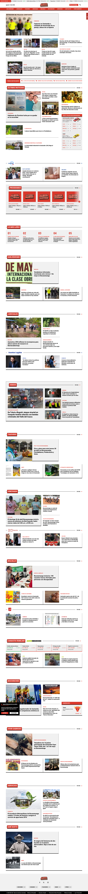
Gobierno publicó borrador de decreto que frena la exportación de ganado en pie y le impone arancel (30, 660)
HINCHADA (35, 9)
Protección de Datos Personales (55, 892)
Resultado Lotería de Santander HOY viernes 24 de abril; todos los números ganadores (30, 597)
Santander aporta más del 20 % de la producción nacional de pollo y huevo (69, 597)
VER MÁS (18, 209)
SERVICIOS (60, 9)
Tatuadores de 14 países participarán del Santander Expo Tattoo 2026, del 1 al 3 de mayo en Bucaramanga (45, 745)
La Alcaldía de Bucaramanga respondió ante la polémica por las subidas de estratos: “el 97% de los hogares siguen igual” (51, 805)
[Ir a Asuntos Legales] (15, 352)
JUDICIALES (19, 9)
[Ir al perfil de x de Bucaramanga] (43, 882)
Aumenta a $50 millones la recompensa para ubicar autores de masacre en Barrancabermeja (23, 343)
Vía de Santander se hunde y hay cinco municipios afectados (70, 51)
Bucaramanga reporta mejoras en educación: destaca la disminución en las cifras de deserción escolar (72, 108)
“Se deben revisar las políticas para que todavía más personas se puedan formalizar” (30, 362)
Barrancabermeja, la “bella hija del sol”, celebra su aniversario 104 (51, 699)
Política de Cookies (68, 892)
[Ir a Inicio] (44, 5)
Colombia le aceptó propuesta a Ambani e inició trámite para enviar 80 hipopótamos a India (70, 660)
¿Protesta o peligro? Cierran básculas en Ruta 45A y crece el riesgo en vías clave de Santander (30, 471)
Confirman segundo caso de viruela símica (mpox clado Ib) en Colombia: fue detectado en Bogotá (70, 174)
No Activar (13, 713)
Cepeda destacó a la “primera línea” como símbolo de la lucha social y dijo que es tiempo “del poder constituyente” (30, 173)
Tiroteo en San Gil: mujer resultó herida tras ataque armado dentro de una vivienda (49, 53)
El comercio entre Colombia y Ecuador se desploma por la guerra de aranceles (30, 620)
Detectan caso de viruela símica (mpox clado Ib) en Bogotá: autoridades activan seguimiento (74, 239)
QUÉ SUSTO (68, 9)
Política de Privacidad (31, 892)
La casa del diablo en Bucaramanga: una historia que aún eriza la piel (31, 863)
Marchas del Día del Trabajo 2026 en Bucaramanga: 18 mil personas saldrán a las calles (71, 42)
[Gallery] (44, 200)
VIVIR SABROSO (78, 9)
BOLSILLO (43, 9)
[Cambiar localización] (73, 5)
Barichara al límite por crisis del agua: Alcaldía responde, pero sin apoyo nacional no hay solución (30, 294)
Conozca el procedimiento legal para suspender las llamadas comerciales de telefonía (69, 362)
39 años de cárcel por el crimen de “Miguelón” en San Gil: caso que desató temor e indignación (31, 53)
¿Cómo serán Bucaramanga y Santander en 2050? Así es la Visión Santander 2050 (50, 119)
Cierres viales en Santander (45, 80)
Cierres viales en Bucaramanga (76, 80)
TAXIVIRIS (27, 9)
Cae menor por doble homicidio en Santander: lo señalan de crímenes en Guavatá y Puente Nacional (69, 294)
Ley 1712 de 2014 (78, 892)
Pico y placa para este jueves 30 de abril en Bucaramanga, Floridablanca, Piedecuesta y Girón (45, 451)
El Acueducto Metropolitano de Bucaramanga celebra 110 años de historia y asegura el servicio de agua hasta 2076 (23, 815)
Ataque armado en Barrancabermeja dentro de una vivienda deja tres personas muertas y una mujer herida (51, 344)
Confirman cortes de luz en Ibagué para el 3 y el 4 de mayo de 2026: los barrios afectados (28, 239)
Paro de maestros (60, 80)
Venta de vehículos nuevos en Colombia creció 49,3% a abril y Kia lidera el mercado (70, 620)
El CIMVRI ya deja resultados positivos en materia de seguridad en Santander (51, 332)
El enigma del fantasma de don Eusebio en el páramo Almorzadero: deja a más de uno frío (45, 843)
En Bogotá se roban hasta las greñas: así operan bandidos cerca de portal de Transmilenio (70, 415)
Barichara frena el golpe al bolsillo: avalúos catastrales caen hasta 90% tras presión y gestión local (71, 69)
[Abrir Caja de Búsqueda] (80, 5)
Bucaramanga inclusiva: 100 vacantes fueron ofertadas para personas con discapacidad (45, 577)
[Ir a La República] (9, 609)
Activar (5, 713)
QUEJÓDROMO (10, 9)
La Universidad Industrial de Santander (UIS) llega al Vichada (39, 146)
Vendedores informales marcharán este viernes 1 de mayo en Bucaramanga (44, 273)
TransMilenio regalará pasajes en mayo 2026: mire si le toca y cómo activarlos (43, 239)
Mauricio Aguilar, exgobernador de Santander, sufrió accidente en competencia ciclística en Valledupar (23, 710)
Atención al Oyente (42, 892)
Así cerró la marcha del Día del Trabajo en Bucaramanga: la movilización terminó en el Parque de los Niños (14, 53)
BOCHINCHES (51, 9)
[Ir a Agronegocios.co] (33, 640)
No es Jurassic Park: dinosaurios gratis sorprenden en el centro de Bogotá (58, 239)
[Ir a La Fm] (11, 163)
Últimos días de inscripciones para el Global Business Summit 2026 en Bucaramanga (70, 765)
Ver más (79, 87)
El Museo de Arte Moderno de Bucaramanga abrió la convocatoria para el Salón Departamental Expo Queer (31, 766)
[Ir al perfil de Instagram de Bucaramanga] (48, 882)
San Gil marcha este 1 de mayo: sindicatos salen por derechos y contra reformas (32, 68)
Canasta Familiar (4, 1)
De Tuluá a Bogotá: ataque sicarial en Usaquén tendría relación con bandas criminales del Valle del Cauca (23, 414)
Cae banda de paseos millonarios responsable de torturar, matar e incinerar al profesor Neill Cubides (71, 404)
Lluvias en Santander (28, 80)
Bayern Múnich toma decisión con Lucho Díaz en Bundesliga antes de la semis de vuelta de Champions (70, 540)
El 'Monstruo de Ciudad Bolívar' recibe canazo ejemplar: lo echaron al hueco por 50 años (70, 393)
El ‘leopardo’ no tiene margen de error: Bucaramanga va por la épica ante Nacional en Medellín (51, 523)
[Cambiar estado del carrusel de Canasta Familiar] (10, 1)
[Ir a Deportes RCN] (13, 530)
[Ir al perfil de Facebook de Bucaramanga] (39, 882)
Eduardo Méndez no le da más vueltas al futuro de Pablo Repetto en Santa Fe (30, 540)
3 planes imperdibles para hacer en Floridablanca (38, 130)
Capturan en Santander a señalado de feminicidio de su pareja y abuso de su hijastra (44, 25)
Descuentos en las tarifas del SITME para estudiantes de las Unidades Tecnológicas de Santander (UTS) (70, 471)
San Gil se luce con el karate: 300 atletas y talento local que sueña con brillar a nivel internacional (50, 96)
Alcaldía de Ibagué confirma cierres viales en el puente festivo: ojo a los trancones (13, 239)
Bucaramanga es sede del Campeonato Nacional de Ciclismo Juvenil (50, 509)
